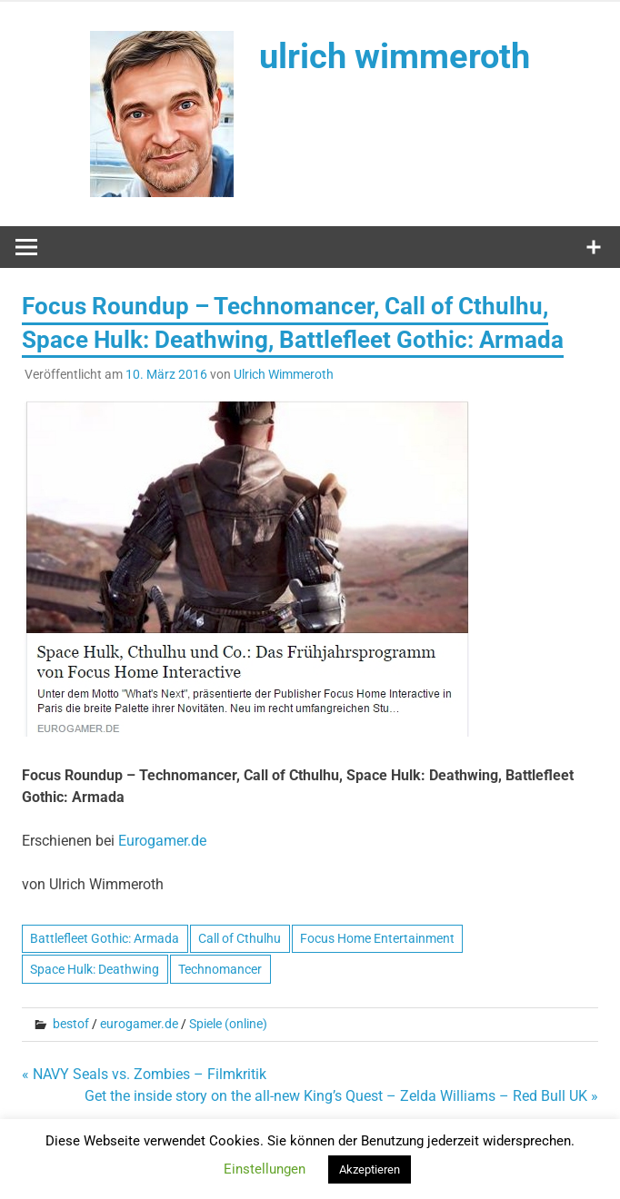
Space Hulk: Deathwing (94, 969)
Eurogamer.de (162, 840)
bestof (71, 1023)
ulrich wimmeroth (394, 56)
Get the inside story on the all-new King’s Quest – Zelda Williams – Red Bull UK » (341, 1096)
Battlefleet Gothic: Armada (104, 938)
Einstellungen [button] (264, 1169)
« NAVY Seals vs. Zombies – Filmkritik (144, 1074)
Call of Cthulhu (239, 938)
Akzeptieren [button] (369, 1169)
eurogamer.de (139, 1023)
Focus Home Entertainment (377, 938)
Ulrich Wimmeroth (284, 374)
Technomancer (220, 969)
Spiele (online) (228, 1023)
